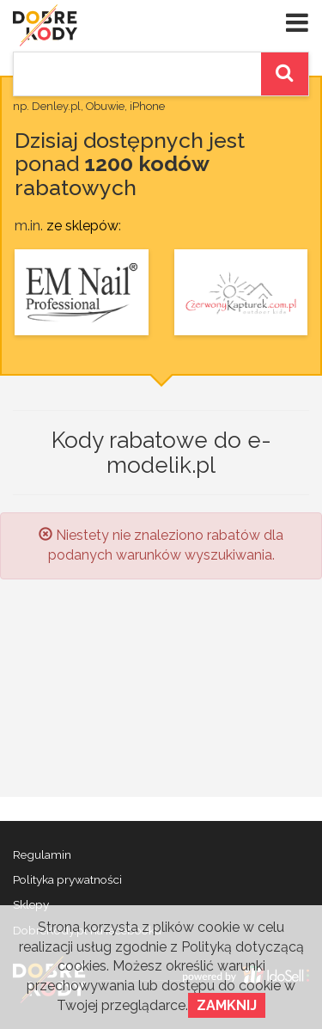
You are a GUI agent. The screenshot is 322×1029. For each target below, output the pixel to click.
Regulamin (42, 854)
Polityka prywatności (67, 879)
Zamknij (227, 1005)
